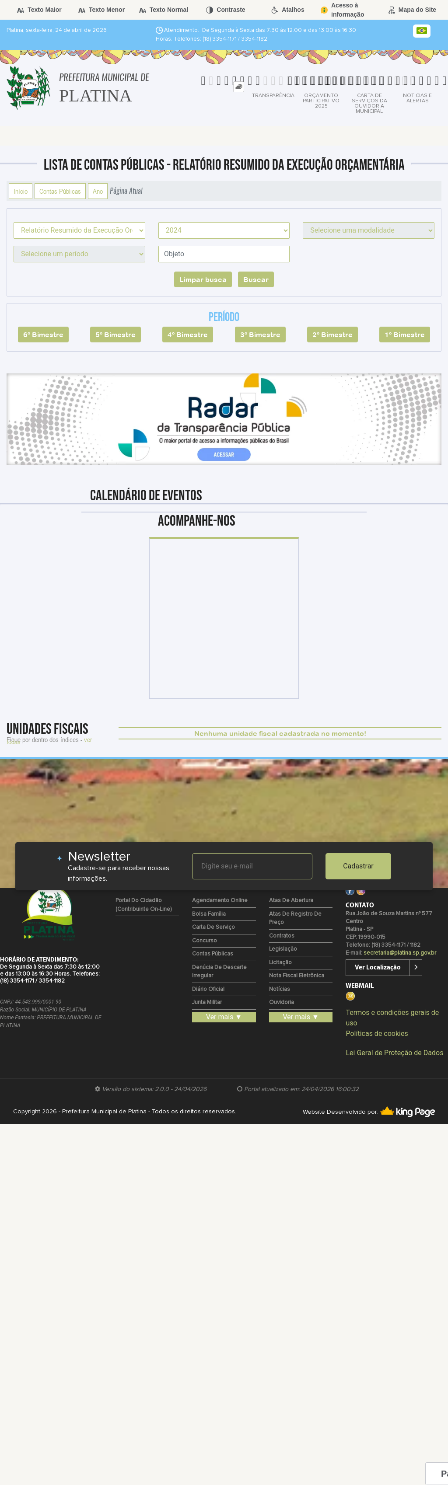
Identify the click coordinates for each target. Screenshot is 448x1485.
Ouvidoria (281, 1002)
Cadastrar (358, 866)
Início (21, 191)
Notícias (279, 989)
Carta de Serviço (213, 927)
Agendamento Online (220, 900)
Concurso (204, 941)
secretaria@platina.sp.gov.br (400, 953)
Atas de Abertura (291, 900)
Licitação (280, 963)
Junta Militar (207, 1002)
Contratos (281, 936)
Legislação (283, 949)
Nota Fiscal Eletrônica (296, 976)
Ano (98, 191)
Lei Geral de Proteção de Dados (394, 1053)
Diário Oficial (208, 989)
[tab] (238, 86)
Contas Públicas (60, 191)
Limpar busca (203, 279)
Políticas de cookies (377, 1033)
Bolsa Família (209, 914)
